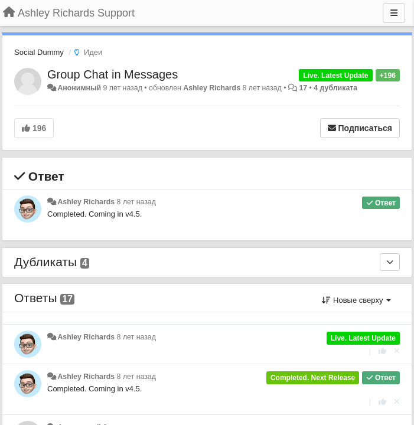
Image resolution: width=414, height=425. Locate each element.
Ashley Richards (211, 88)
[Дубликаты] (390, 262)
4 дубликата (335, 88)
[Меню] (394, 13)
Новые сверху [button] (356, 300)
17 (303, 88)
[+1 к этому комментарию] (382, 350)
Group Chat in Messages (112, 74)
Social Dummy (39, 52)
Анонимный (79, 88)
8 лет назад (136, 202)
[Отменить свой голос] (397, 350)
